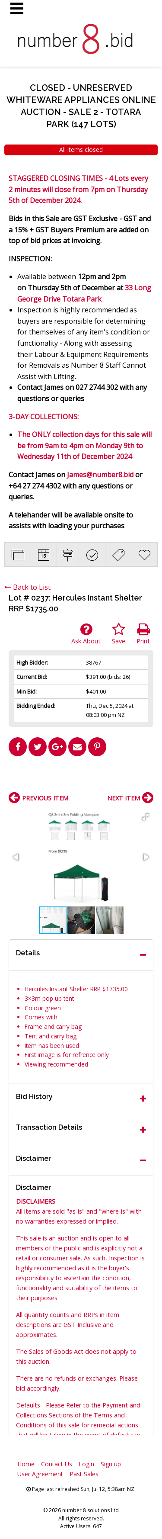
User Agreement (40, 1474)
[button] (145, 817)
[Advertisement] (81, 777)
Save (118, 634)
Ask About (86, 634)
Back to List (27, 587)
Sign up (111, 1464)
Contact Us (56, 1464)
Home (26, 1464)
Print (143, 634)
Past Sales (84, 1474)
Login (86, 1464)
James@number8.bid (100, 474)
